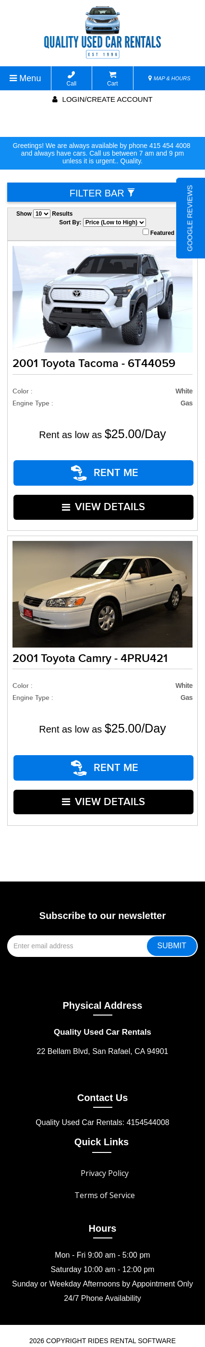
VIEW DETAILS (103, 495)
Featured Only (166, 232)
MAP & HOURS (169, 78)
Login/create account (102, 99)
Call (72, 79)
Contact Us (102, 1065)
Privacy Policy (105, 1140)
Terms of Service (104, 1162)
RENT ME (105, 470)
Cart (112, 79)
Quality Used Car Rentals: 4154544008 (102, 1090)
